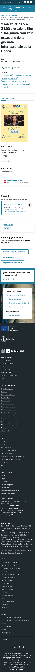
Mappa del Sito (5, 607)
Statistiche (4, 604)
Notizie (14, 15)
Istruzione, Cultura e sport (13, 204)
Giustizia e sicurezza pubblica (10, 413)
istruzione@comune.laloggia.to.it (17, 211)
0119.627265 (7, 503)
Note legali (4, 592)
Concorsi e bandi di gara (8, 450)
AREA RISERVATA (16, 669)
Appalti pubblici (5, 398)
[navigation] (4, 8)
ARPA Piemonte (6, 626)
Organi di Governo (6, 360)
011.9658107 (14, 210)
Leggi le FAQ (5, 571)
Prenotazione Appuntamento (10, 574)
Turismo (3, 428)
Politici (3, 378)
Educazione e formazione (9, 410)
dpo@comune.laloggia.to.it (13, 553)
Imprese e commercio (7, 416)
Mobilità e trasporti (7, 419)
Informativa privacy (7, 589)
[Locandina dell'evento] (4, 181)
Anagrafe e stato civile (8, 395)
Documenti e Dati (6, 369)
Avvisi (3, 465)
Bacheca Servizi (6, 583)
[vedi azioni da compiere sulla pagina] (15, 67)
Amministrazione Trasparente (10, 562)
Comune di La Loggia (18, 8)
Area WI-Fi (4, 629)
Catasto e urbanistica (7, 404)
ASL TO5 (4, 623)
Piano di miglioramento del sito (10, 568)
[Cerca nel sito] (30, 8)
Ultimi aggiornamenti (7, 601)
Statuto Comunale (7, 586)
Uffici (2, 366)
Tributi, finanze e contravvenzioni (11, 425)
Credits (3, 598)
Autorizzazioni (5, 401)
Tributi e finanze (6, 447)
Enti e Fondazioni (6, 372)
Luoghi (3, 478)
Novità (8, 15)
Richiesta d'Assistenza (8, 580)
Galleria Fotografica (7, 484)
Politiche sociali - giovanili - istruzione (12, 456)
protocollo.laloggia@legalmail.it (14, 510)
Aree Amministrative (7, 363)
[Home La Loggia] (16, 8)
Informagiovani (5, 632)
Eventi (3, 475)
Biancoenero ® (18, 665)
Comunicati (4, 462)
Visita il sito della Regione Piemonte (12, 617)
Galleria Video (5, 487)
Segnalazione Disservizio (8, 577)
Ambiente (4, 392)
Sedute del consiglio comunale (10, 459)
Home (2, 15)
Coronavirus (4, 444)
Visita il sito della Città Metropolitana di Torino (15, 620)
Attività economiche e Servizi (10, 490)
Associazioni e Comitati (8, 493)
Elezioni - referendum (7, 453)
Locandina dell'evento (15, 180)
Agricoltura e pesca (7, 389)
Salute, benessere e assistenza (10, 422)
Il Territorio (4, 481)
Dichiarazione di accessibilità (9, 565)
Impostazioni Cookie (7, 595)
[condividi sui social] (5, 67)
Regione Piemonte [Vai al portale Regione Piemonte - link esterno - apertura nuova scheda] (7, 2)
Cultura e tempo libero (8, 407)
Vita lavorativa (5, 431)
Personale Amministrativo (9, 375)
